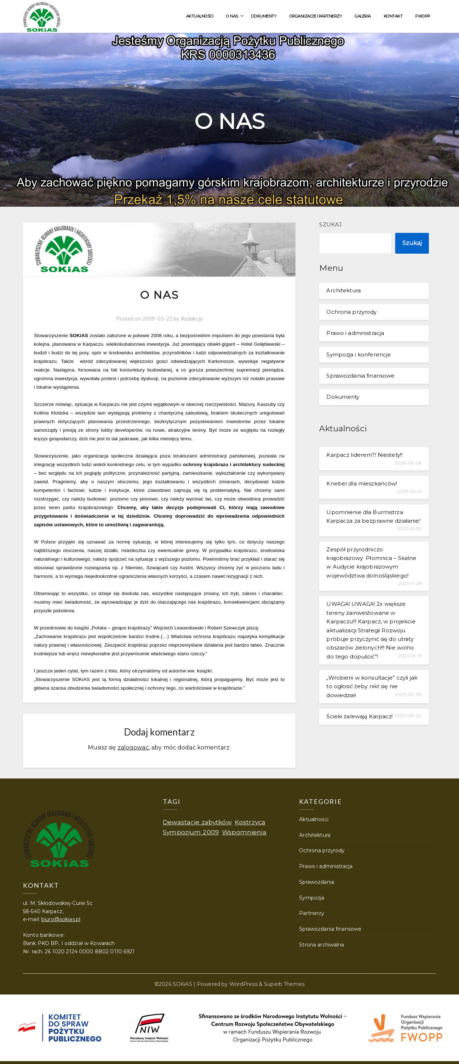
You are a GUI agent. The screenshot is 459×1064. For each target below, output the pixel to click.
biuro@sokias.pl (60, 919)
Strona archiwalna (321, 944)
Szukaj (330, 224)
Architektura (343, 290)
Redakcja (192, 318)
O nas (232, 16)
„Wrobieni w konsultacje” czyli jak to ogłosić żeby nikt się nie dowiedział (371, 686)
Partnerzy (311, 913)
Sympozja (311, 898)
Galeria (363, 16)
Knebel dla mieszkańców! (361, 483)
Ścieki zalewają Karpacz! (359, 716)
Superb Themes (284, 984)
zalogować (133, 747)
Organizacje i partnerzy (315, 16)
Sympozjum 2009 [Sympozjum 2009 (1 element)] (191, 832)
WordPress (243, 984)
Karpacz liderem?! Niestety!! (364, 454)
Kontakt (393, 16)
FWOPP (422, 16)
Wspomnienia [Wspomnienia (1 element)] (244, 832)
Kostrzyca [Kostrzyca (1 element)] (250, 822)
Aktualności (199, 16)
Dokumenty (263, 16)
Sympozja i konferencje (358, 354)
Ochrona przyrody (351, 311)
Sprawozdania (316, 882)
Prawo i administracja (355, 333)
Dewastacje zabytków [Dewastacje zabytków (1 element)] (197, 822)
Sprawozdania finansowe (360, 375)
